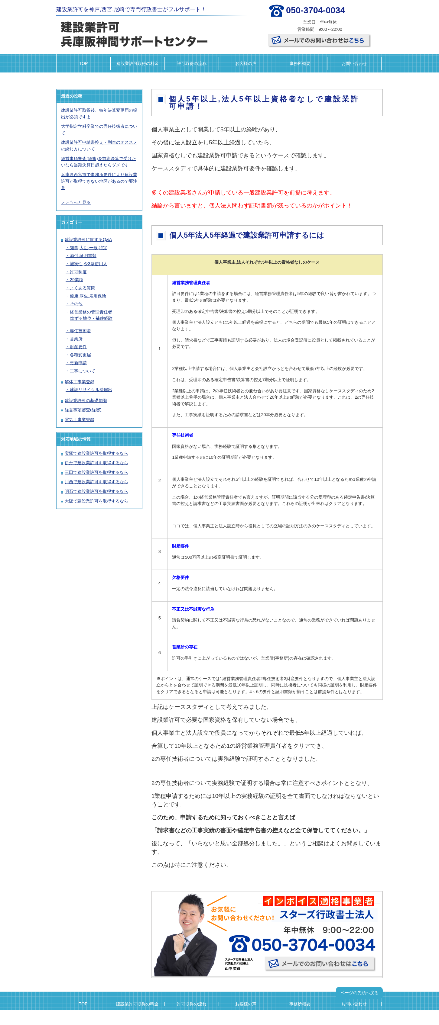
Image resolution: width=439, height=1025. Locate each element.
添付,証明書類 (83, 255)
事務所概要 (300, 63)
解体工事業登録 (79, 381)
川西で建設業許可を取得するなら (96, 481)
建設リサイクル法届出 (91, 389)
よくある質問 (82, 287)
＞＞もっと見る (76, 202)
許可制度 (78, 271)
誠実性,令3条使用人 (88, 263)
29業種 (76, 279)
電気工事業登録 (79, 419)
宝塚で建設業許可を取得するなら (96, 453)
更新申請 (78, 362)
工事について (82, 370)
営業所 (76, 338)
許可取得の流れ (191, 63)
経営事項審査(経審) (83, 409)
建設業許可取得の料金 (137, 63)
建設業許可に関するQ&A (88, 239)
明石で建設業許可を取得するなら (96, 491)
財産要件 (78, 346)
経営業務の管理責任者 (91, 312)
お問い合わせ (354, 63)
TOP (83, 63)
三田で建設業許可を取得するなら (96, 472)
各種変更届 (80, 354)
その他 (76, 303)
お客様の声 (245, 63)
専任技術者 (80, 330)
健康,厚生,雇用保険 (88, 296)
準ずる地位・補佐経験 (91, 318)
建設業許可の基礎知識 (86, 400)
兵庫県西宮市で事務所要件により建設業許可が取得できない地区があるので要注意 (99, 181)
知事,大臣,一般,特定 (88, 247)
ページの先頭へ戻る (359, 992)
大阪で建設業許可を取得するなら (96, 501)
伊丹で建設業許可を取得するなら (96, 462)
